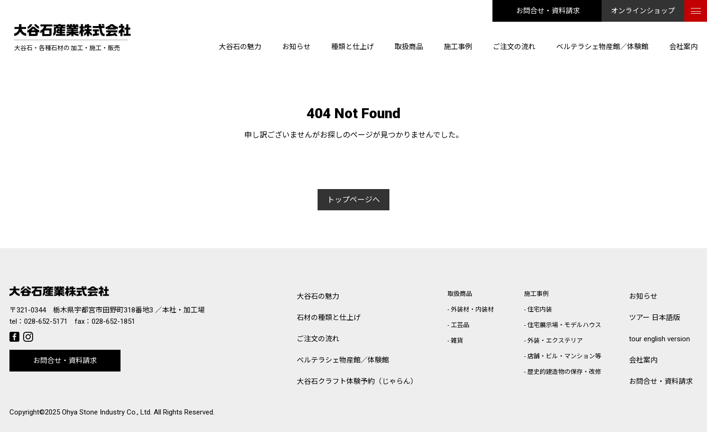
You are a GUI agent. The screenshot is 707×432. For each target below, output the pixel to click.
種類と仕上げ (352, 47)
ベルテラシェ (343, 360)
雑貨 (457, 340)
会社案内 (683, 47)
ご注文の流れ (514, 47)
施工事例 (458, 47)
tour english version (659, 339)
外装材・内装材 (472, 309)
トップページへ (353, 199)
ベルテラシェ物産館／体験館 (602, 47)
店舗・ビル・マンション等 (564, 356)
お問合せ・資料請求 (548, 11)
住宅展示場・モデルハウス (564, 324)
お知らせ (296, 47)
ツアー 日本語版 (654, 317)
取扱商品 (409, 47)
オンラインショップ (643, 11)
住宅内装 (539, 309)
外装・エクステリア (555, 340)
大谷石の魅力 (240, 47)
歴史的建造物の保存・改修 (564, 371)
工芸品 (460, 324)
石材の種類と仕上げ (329, 317)
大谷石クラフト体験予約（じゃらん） (357, 381)
